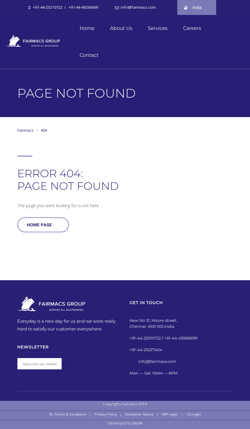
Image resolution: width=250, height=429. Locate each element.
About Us (121, 28)
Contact (89, 55)
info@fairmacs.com (138, 7)
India (197, 7)
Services (157, 28)
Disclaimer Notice (139, 414)
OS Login (194, 414)
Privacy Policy (106, 414)
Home (87, 28)
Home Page (39, 225)
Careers (192, 28)
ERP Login (170, 414)
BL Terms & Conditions (67, 414)
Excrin (138, 423)
